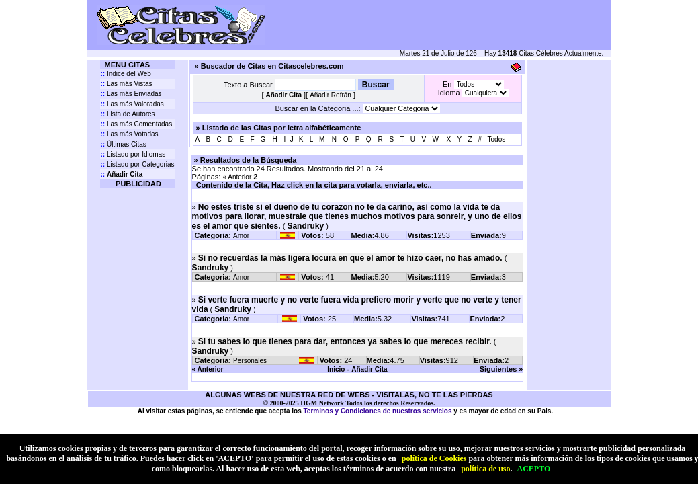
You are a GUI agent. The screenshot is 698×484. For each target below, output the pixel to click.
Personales (250, 360)
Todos (497, 139)
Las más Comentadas (136, 124)
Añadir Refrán (330, 95)
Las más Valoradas (131, 104)
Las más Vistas (126, 83)
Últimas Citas (123, 144)
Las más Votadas (129, 134)
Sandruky (305, 226)
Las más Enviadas (130, 93)
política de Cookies (434, 458)
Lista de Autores (127, 114)
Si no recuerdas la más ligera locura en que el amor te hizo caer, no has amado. (350, 258)
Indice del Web (125, 73)
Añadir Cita (369, 369)
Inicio (336, 369)
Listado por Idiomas (132, 154)
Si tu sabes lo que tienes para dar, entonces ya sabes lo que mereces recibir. (345, 341)
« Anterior (236, 177)
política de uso (485, 468)
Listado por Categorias (137, 164)
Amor (241, 235)
